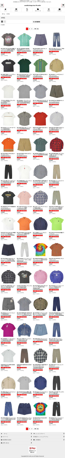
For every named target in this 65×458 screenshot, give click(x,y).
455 (35, 28)
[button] (2, 5)
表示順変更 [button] (36, 21)
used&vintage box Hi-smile (32, 5)
